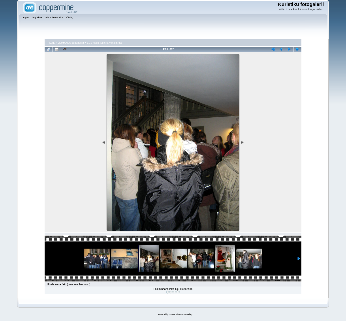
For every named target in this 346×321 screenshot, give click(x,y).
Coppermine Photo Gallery (180, 314)
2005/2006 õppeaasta (71, 42)
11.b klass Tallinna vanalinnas (104, 42)
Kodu (52, 42)
